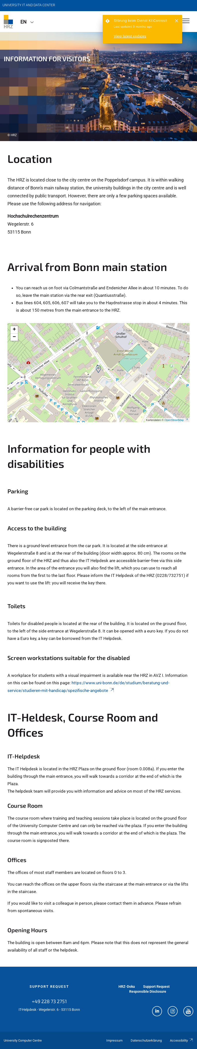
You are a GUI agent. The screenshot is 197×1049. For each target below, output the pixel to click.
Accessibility (181, 1040)
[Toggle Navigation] (186, 21)
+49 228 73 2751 (49, 1001)
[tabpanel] (98, 86)
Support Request (49, 987)
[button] (98, 369)
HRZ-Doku (126, 987)
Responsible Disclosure (147, 991)
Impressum (114, 1040)
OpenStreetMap (176, 420)
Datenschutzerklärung (146, 1040)
